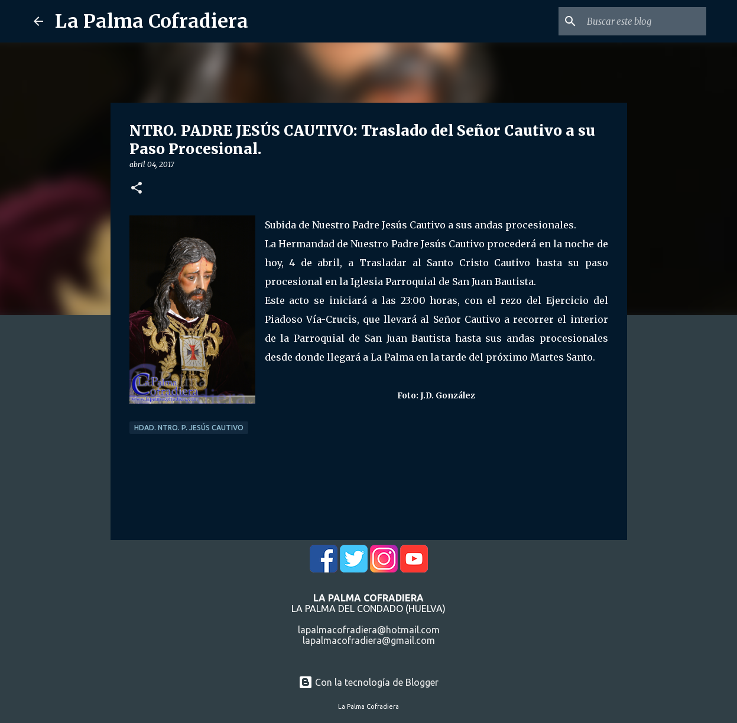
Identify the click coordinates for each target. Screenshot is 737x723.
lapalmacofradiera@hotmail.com (369, 629)
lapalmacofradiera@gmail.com (369, 640)
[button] (136, 189)
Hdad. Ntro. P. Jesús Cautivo (188, 427)
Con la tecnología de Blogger (368, 682)
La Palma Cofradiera (151, 21)
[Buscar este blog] (644, 21)
